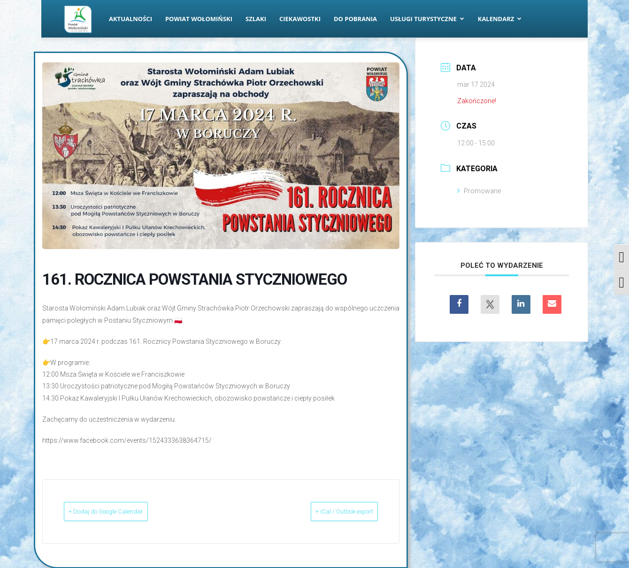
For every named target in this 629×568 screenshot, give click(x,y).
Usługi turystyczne (427, 19)
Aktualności (130, 19)
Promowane (479, 191)
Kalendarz (500, 19)
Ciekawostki (300, 19)
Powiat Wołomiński (198, 19)
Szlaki (255, 19)
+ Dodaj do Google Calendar (122, 511)
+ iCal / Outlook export (329, 511)
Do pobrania (355, 19)
